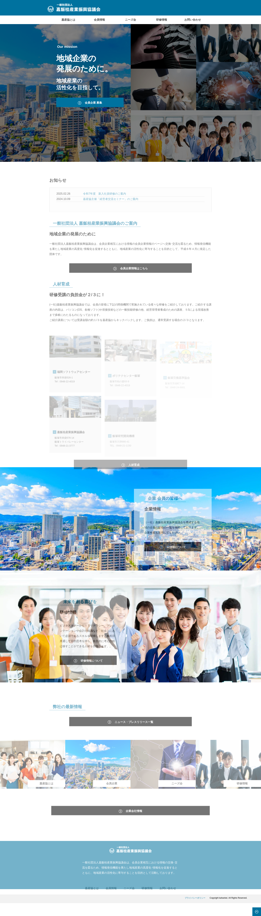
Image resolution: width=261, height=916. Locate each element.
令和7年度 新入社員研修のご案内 (104, 202)
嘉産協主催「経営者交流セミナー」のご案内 (110, 207)
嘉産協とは (68, 19)
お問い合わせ (192, 19)
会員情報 (99, 19)
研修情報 (161, 19)
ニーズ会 (130, 19)
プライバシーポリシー (195, 911)
